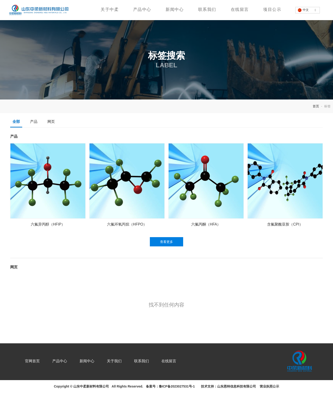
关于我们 (118, 370)
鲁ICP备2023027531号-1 (177, 394)
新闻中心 (175, 9)
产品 (33, 131)
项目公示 (272, 9)
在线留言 (239, 9)
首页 (316, 116)
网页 (51, 131)
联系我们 (207, 9)
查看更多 (166, 251)
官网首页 (36, 370)
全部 (16, 131)
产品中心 (142, 9)
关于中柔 (110, 9)
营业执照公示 (268, 394)
